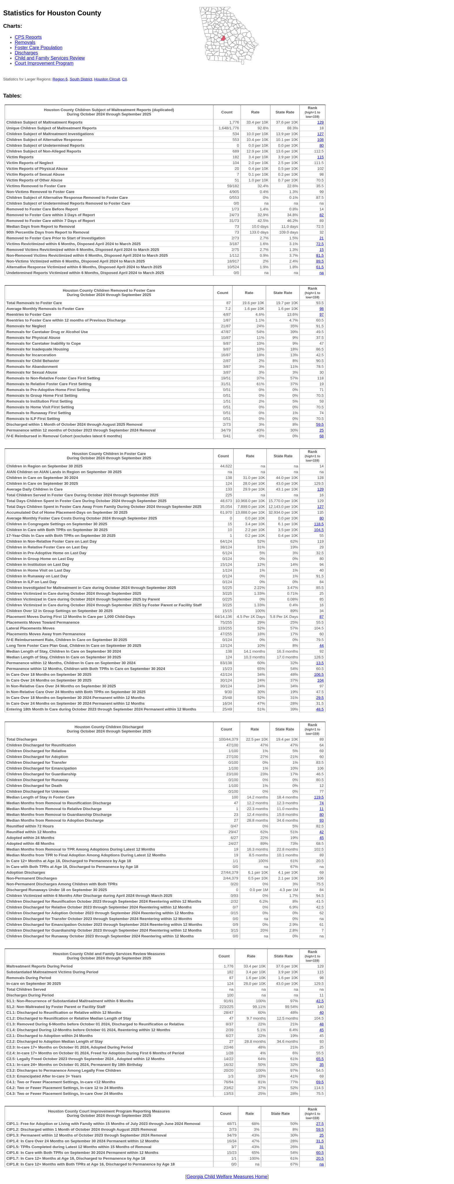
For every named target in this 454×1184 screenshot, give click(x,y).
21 (321, 238)
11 (321, 809)
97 (321, 314)
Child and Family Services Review (50, 58)
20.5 (320, 1158)
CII (124, 79)
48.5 (320, 709)
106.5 (319, 674)
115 (320, 157)
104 (320, 680)
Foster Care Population (39, 47)
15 (321, 249)
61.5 (320, 267)
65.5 (320, 1059)
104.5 (319, 530)
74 (321, 803)
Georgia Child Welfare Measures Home (227, 1176)
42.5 (320, 1001)
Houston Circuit (107, 79)
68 (321, 436)
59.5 (320, 424)
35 (321, 1064)
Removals (25, 42)
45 (321, 838)
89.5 (320, 261)
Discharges (26, 52)
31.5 (320, 1141)
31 (321, 1147)
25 (321, 430)
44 (321, 645)
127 (320, 134)
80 (321, 145)
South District (81, 79)
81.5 (320, 255)
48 (321, 1024)
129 (320, 122)
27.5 (320, 1123)
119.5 (319, 797)
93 (321, 820)
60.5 (320, 1152)
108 (320, 139)
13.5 (320, 663)
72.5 (320, 244)
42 (321, 832)
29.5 (320, 697)
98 (321, 308)
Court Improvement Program (44, 63)
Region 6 (60, 79)
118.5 (319, 524)
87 (321, 616)
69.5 (320, 1082)
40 (321, 1012)
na (321, 273)
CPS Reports (28, 37)
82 (321, 215)
